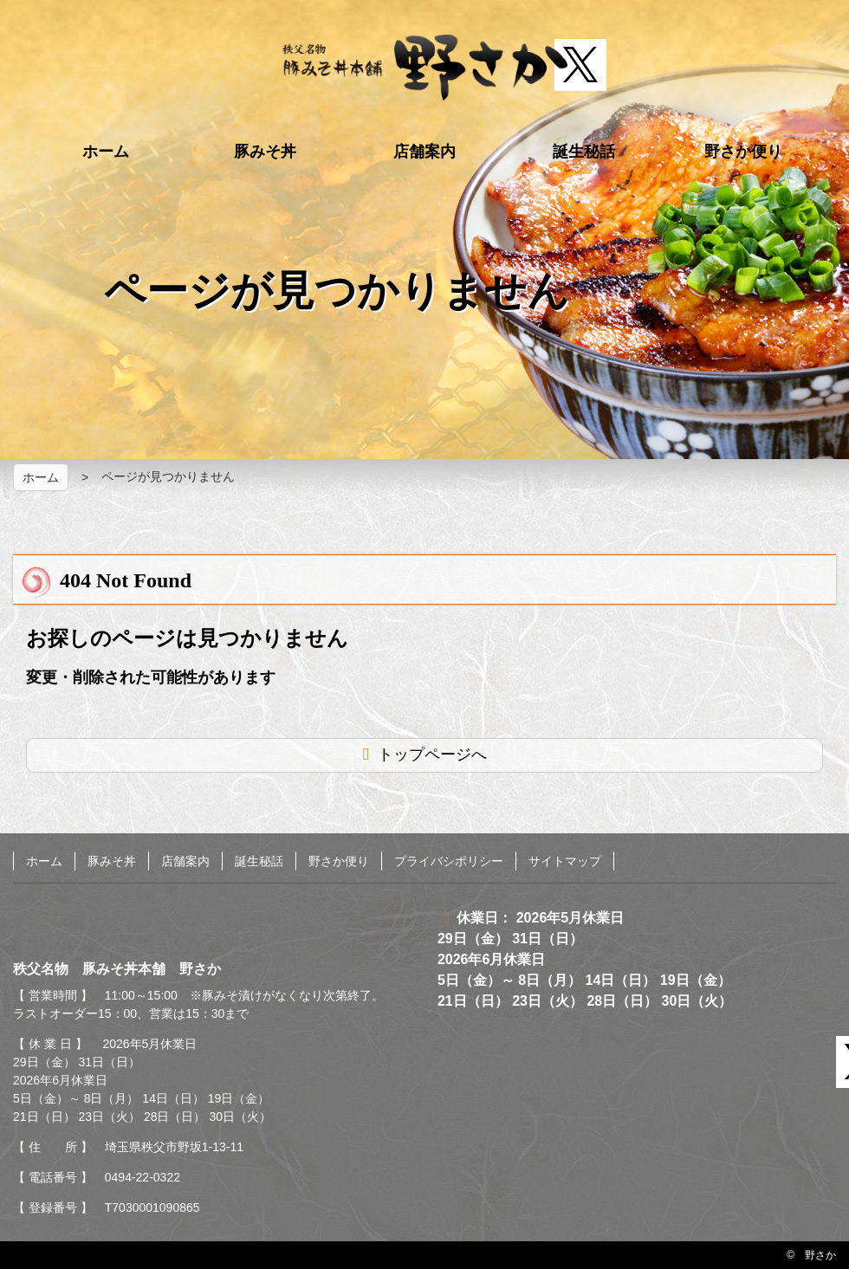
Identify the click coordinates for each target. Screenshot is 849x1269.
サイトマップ (564, 861)
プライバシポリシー (448, 861)
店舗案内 (424, 151)
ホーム (105, 151)
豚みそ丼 (265, 151)
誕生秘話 (584, 151)
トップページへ (432, 754)
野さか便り (743, 151)
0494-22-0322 (142, 1177)
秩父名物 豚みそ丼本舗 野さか (424, 67)
